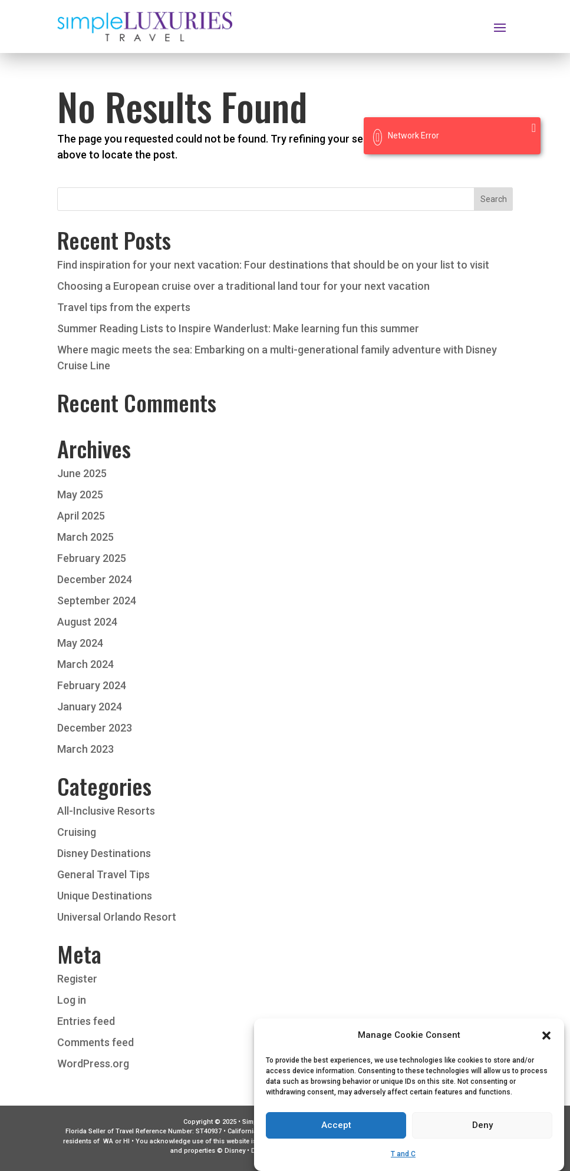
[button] (546, 1050)
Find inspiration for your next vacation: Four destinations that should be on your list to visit (273, 265)
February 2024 (91, 685)
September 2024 (96, 600)
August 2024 (87, 622)
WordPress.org (93, 1063)
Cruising (76, 832)
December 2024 (94, 579)
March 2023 (85, 749)
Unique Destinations (104, 895)
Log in (71, 1000)
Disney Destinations (104, 853)
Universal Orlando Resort (116, 917)
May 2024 (80, 643)
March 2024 (85, 664)
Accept (336, 1139)
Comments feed (95, 1042)
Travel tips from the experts (123, 307)
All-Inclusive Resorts (106, 811)
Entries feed (86, 1021)
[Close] (534, 128)
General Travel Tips (103, 874)
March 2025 (85, 537)
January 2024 (89, 706)
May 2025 (80, 494)
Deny (482, 1139)
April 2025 (81, 516)
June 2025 (82, 473)
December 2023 (94, 728)
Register (77, 978)
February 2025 (91, 558)
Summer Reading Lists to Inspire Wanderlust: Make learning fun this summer (238, 328)
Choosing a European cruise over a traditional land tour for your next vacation (243, 286)
